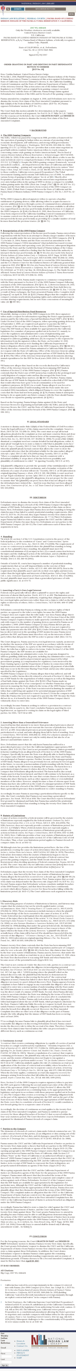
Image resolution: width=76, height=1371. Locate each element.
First (3, 1353)
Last (3, 1359)
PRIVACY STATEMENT (23, 1354)
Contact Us (22, 1346)
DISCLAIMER (23, 1350)
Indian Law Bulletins (13, 18)
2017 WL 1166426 (38, 28)
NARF (19, 1357)
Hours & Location (21, 1342)
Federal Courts (36, 18)
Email (3, 1347)
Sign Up (5, 1365)
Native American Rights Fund (44, 9)
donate (16, 8)
